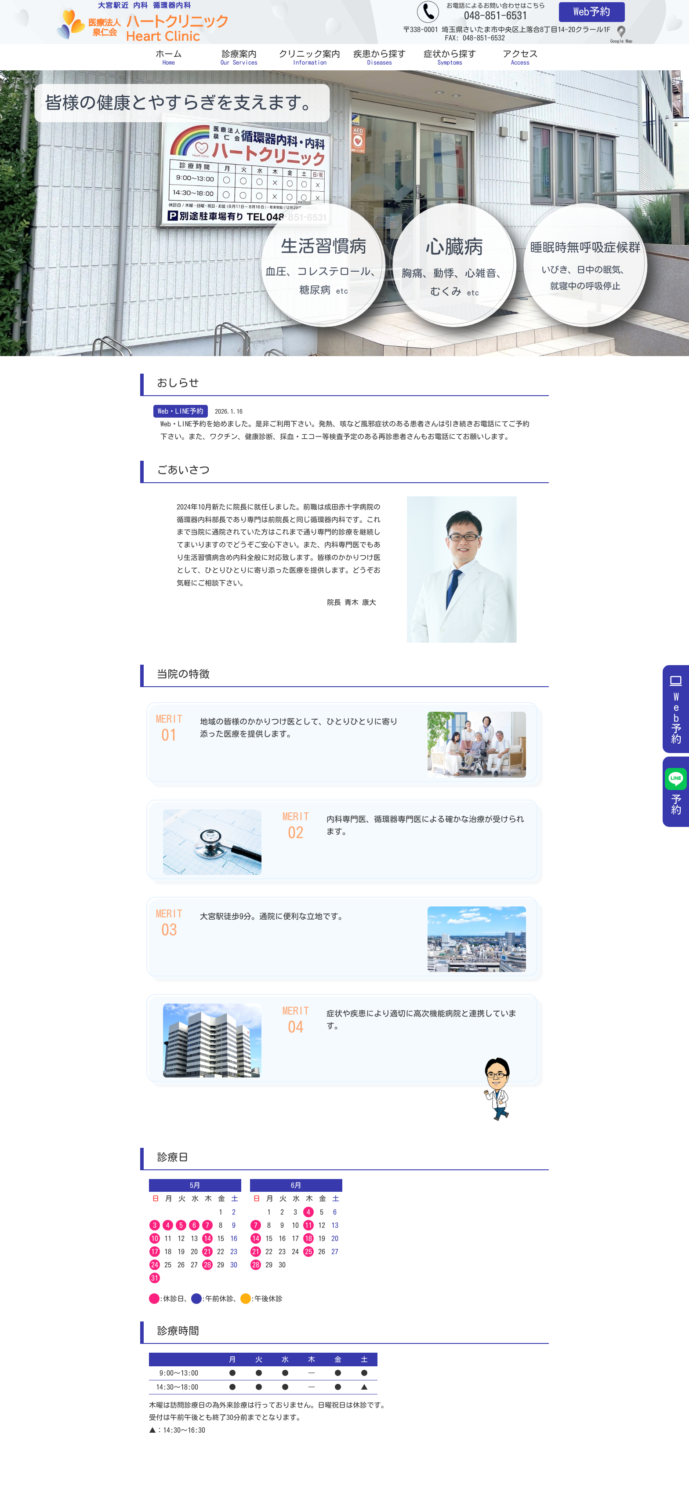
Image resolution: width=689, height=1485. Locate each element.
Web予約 (591, 11)
